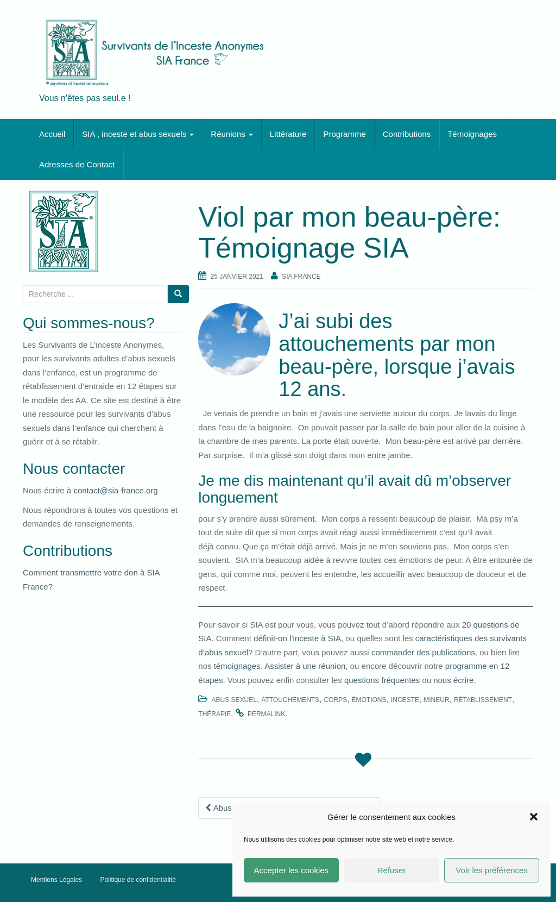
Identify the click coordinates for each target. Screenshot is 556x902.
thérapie (214, 714)
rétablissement (483, 700)
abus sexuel (234, 700)
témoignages (237, 666)
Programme (344, 134)
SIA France (301, 276)
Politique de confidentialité (137, 880)
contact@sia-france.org (115, 490)
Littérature (288, 134)
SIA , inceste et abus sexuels (138, 134)
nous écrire (453, 680)
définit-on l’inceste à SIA (296, 638)
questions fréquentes (382, 680)
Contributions (407, 134)
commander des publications (423, 652)
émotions (369, 700)
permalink (266, 714)
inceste (405, 700)
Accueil (52, 134)
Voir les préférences (492, 870)
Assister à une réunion (304, 666)
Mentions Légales (56, 880)
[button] (533, 816)
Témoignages (472, 134)
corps (335, 700)
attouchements (290, 700)
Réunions (232, 134)
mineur (436, 700)
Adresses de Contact (77, 164)
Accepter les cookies (291, 870)
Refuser (391, 870)
